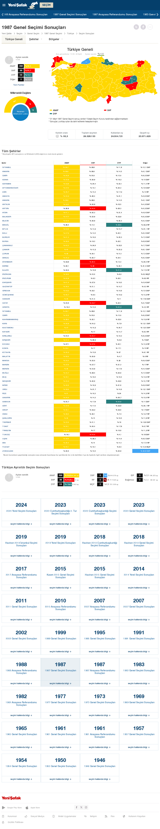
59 (33, 110)
